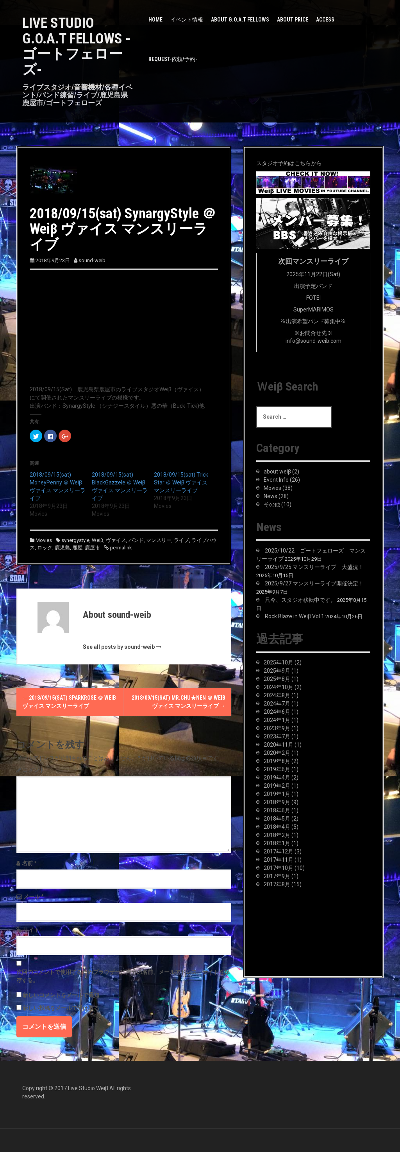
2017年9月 (277, 876)
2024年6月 (277, 712)
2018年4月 (277, 827)
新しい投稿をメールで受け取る (61, 1008)
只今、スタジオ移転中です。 (300, 600)
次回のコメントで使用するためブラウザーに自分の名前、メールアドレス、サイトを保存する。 (123, 976)
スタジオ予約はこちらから (289, 163)
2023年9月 (277, 728)
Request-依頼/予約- (172, 59)
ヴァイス (116, 540)
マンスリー (158, 540)
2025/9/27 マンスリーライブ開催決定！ (314, 583)
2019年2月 (277, 786)
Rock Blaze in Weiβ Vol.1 (294, 616)
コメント (34, 770)
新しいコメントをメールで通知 (61, 995)
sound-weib (92, 260)
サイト (31, 930)
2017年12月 (278, 851)
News (270, 496)
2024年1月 (277, 720)
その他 (272, 504)
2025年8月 (277, 679)
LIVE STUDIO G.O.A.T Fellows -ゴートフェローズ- (76, 46)
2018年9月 (277, 802)
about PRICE (292, 19)
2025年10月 (278, 662)
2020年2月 (277, 753)
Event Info (276, 480)
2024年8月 (277, 695)
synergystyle (75, 540)
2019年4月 (277, 777)
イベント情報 (186, 19)
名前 (29, 863)
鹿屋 (77, 548)
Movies (44, 540)
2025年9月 (277, 671)
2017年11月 (278, 860)
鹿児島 (62, 548)
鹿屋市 (92, 548)
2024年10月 (278, 687)
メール (33, 896)
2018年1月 (277, 843)
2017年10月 (278, 868)
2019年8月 (277, 761)
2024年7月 (277, 703)
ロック (44, 548)
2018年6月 (277, 810)
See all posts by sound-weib (119, 647)
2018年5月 (277, 818)
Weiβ (98, 540)
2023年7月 (277, 736)
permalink (120, 548)
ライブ (181, 540)
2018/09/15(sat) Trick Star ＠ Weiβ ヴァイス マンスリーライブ (181, 482)
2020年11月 (278, 745)
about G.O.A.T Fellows (240, 19)
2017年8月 (277, 884)
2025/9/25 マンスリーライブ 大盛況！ (314, 567)
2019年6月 (277, 769)
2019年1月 (277, 794)
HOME (155, 19)
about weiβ (277, 471)
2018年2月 (277, 835)
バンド (136, 540)
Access (325, 19)
